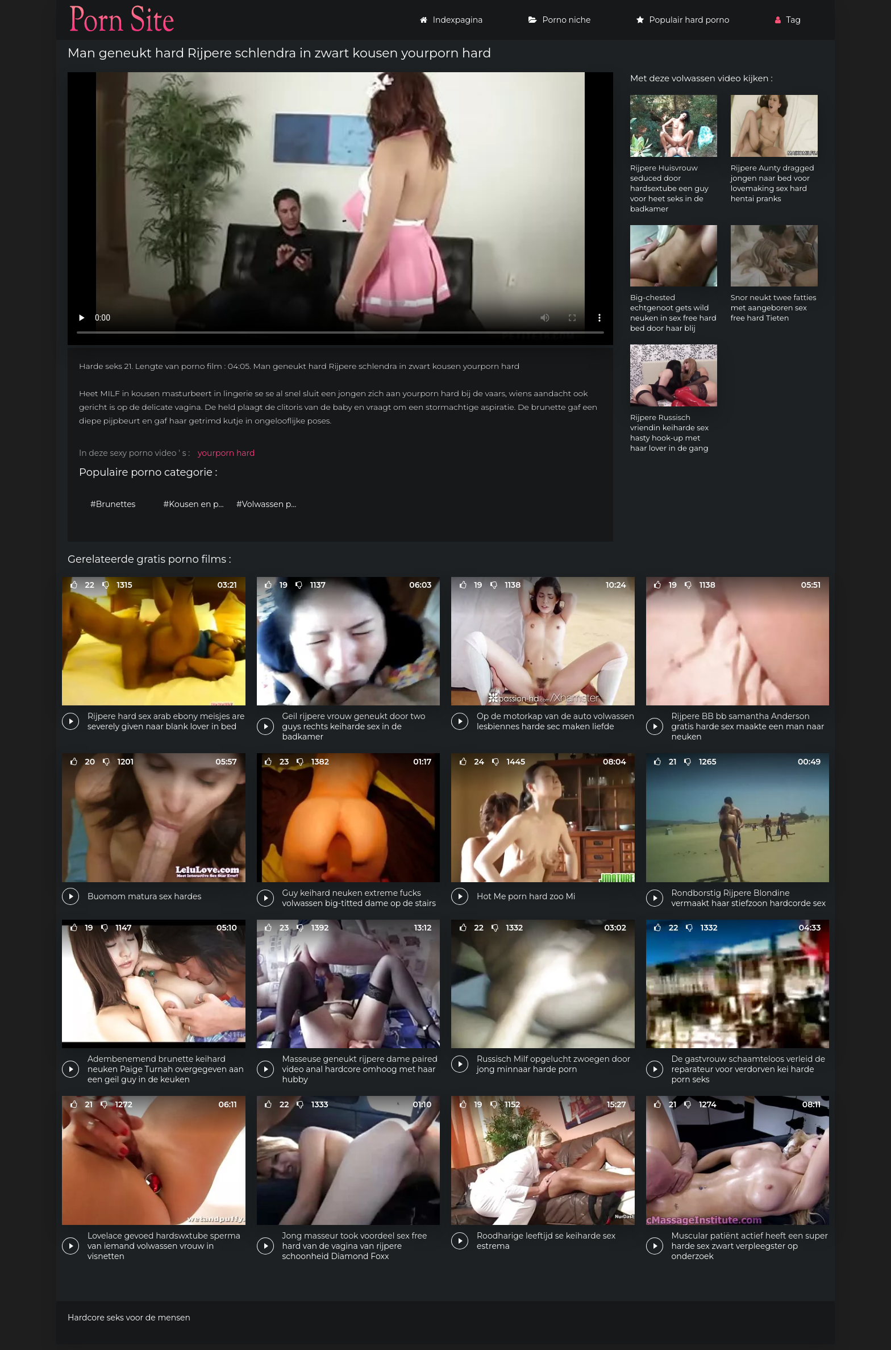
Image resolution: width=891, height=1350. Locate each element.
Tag (788, 20)
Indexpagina (451, 20)
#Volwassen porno (270, 504)
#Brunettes (112, 504)
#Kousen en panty (197, 504)
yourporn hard (226, 453)
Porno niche (559, 20)
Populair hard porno (683, 20)
